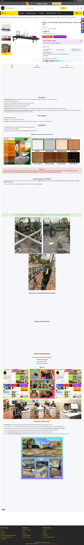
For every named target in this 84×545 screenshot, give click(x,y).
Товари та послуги (31, 13)
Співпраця (24, 533)
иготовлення (44, 359)
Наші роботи (45, 535)
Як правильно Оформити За (39, 357)
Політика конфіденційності (49, 537)
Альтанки (3, 531)
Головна (22, 13)
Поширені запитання (26, 535)
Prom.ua (48, 542)
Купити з (60, 36)
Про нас (44, 531)
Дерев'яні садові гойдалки (6, 537)
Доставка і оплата (51, 13)
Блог (23, 531)
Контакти (41, 13)
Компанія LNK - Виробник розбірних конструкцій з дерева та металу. (17, 17)
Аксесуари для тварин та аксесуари (8, 535)
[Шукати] (63, 8)
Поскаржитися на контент (43, 543)
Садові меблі (3, 538)
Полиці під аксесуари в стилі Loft (49, 17)
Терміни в (38, 359)
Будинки (2, 533)
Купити (48, 36)
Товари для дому (37, 17)
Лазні (2, 529)
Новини (44, 533)
